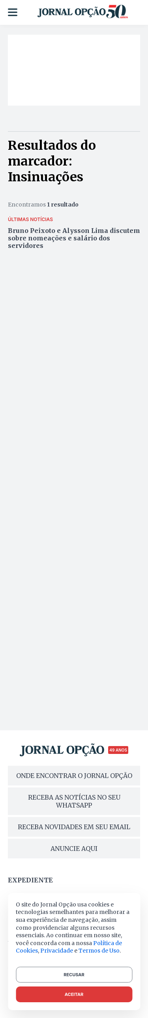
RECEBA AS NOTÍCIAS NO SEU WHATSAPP (74, 801)
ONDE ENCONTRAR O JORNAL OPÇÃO (74, 776)
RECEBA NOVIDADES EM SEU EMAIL (74, 827)
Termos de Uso (99, 950)
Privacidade (56, 950)
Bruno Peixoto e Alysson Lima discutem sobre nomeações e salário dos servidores (74, 238)
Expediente (30, 880)
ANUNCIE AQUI (74, 848)
